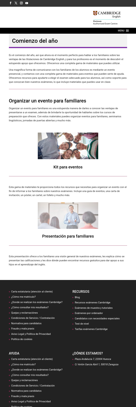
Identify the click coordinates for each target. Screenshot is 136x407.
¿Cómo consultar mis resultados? (30, 307)
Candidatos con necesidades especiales (97, 318)
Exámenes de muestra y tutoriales (93, 307)
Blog (77, 297)
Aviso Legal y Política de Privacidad (31, 333)
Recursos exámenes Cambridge (92, 302)
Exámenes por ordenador (89, 313)
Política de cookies (21, 339)
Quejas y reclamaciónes (24, 312)
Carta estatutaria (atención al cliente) (32, 291)
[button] (121, 31)
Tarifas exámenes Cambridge (91, 329)
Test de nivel (82, 323)
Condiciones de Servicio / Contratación (33, 318)
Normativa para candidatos (26, 323)
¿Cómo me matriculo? (23, 296)
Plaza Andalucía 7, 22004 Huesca (93, 359)
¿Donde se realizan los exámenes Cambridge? (36, 302)
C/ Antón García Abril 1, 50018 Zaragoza (96, 364)
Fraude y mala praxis (22, 328)
